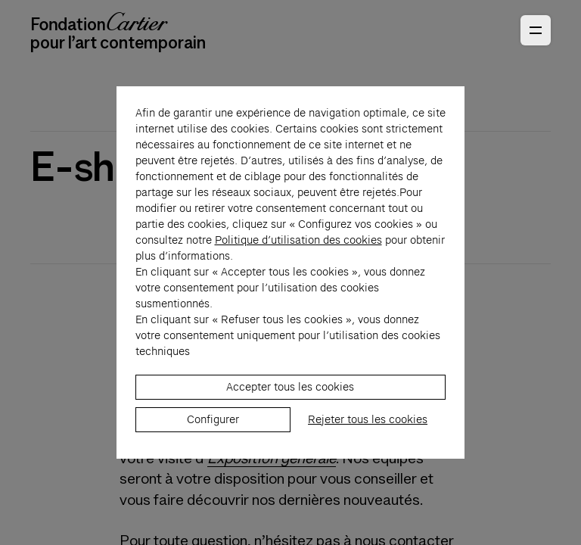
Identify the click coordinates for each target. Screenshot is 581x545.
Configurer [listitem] (213, 444)
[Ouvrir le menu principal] (535, 30)
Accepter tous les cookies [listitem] (290, 411)
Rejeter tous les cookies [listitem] (367, 444)
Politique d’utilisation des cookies (298, 264)
